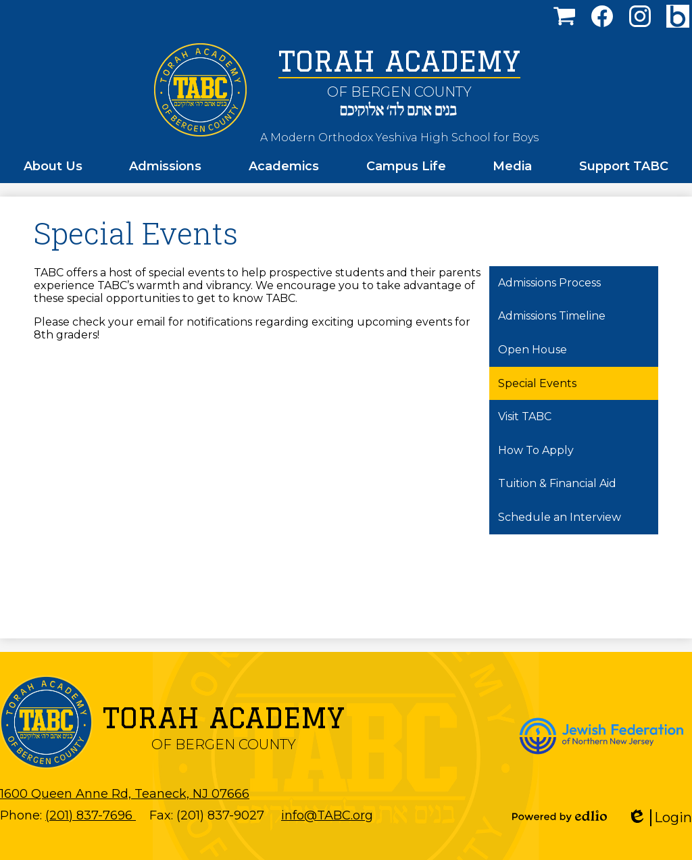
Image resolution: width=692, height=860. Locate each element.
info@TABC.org (327, 815)
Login (659, 817)
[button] (53, 166)
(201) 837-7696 (90, 815)
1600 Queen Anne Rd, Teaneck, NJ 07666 (124, 793)
